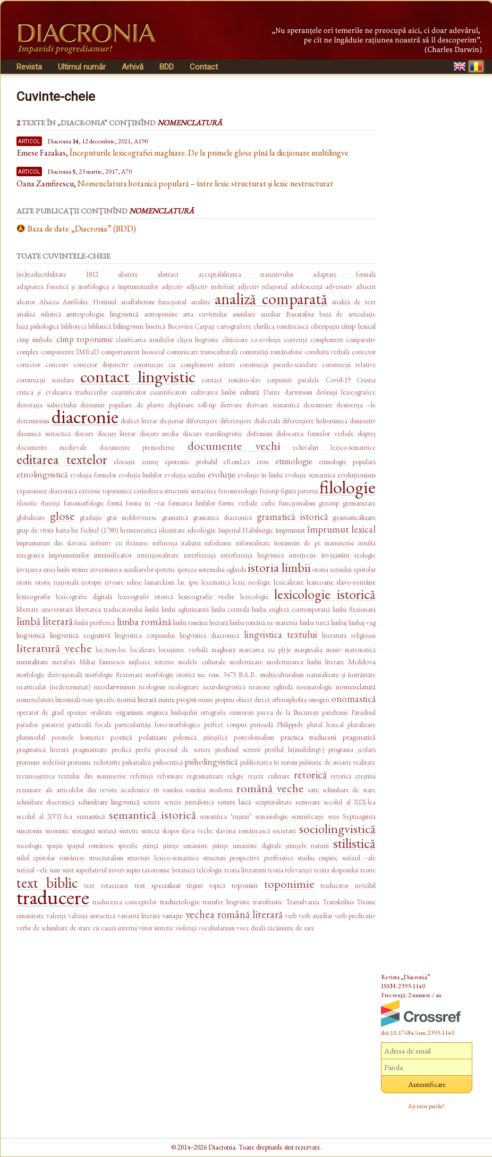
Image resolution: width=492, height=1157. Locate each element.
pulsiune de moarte (325, 762)
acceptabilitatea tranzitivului (245, 274)
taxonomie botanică (168, 870)
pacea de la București (288, 712)
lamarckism (159, 582)
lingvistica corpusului (145, 635)
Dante (272, 392)
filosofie (26, 503)
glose (62, 516)
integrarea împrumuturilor (52, 555)
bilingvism (128, 326)
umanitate (30, 915)
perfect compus (225, 724)
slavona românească (243, 830)
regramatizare (205, 776)
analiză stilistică (38, 314)
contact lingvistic (138, 376)
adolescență (307, 286)
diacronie (85, 416)
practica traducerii (309, 737)
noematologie (314, 686)
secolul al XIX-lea (350, 802)
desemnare (318, 404)
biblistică (99, 326)
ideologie (202, 530)
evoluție (221, 474)
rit (156, 789)
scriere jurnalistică (189, 802)
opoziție (76, 712)
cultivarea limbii (213, 392)
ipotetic (165, 569)
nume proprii (177, 699)
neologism (152, 686)
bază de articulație (347, 314)
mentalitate (32, 661)
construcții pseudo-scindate (278, 364)
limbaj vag (362, 622)
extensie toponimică (105, 490)
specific (128, 845)
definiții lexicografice (346, 392)
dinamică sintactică (43, 433)
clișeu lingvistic (198, 339)
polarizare (153, 737)
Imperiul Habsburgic (246, 530)
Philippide (290, 724)
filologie (347, 487)
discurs (83, 433)
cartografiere (234, 326)
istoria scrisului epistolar (344, 569)
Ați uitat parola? (426, 1106)
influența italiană (176, 542)
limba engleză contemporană (291, 609)
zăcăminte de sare (291, 927)
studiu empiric (318, 857)
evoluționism (356, 474)
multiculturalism (282, 674)
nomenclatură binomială (48, 699)
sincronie (29, 830)
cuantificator (128, 392)
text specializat (157, 885)
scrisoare (307, 801)
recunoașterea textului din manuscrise (71, 776)
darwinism (298, 392)
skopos (170, 830)
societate (284, 830)
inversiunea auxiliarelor (122, 569)
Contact (204, 67)
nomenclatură (356, 686)
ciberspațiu (325, 326)
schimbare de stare (349, 789)
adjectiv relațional (262, 286)
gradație (91, 517)
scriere (151, 802)
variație (172, 915)
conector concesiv (42, 364)
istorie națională (57, 582)
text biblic (47, 882)
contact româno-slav (231, 379)
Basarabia (300, 313)
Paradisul (363, 712)
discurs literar (116, 433)
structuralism (106, 857)
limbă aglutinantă (185, 609)
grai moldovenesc (132, 517)
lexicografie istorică (145, 596)
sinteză (150, 830)
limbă (152, 609)
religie (235, 776)
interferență (200, 555)
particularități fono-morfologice (157, 724)
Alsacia (49, 301)
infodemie (218, 542)
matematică (360, 649)
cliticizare (235, 339)
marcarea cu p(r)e (265, 649)
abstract (168, 274)
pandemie (335, 712)
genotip (329, 503)
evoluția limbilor (140, 474)
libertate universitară (44, 609)
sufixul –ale (359, 857)
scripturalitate (273, 802)
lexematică (215, 582)
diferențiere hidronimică (314, 420)
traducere (52, 897)
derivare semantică (272, 404)
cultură (249, 392)
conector (364, 351)
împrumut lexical (341, 529)
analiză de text (354, 301)
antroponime (161, 314)
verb (290, 915)
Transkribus (338, 901)
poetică (121, 737)
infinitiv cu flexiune (119, 542)
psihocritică (168, 762)
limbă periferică (94, 622)
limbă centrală (230, 609)
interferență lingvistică (252, 555)
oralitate (101, 712)
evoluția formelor (93, 474)
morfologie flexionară (113, 674)
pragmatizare (90, 749)
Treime (366, 901)
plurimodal (30, 737)
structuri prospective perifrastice (248, 857)
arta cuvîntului (205, 314)
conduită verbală (327, 351)
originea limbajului (171, 712)
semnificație (308, 816)
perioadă (261, 724)
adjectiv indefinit (210, 286)
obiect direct (253, 699)
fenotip (269, 490)
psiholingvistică (211, 761)
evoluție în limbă (260, 474)
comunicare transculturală (202, 351)
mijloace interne (151, 661)
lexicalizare (289, 582)
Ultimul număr (82, 67)
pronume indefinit (41, 762)
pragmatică (359, 737)
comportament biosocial (133, 351)
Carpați (204, 326)
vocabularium (216, 927)
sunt (68, 870)
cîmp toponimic (84, 339)
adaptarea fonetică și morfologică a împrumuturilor (87, 286)
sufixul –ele (32, 870)
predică (121, 749)
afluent (366, 286)
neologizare (183, 686)
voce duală (251, 927)
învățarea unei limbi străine (52, 569)
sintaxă (107, 830)
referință (141, 776)
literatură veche (54, 648)
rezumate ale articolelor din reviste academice (83, 789)
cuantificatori (168, 392)
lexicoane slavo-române (341, 582)
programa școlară (352, 749)
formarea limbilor (192, 503)
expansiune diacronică (46, 490)
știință (150, 845)
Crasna (366, 379)
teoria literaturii (245, 870)
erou (263, 461)
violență (186, 927)
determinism (32, 420)
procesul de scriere (182, 749)
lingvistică (30, 635)
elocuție (124, 461)
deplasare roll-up (192, 404)
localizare (143, 649)
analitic (201, 301)
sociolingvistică (337, 828)
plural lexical (325, 724)
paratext (53, 724)
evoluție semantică (310, 474)
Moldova (362, 661)
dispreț (367, 433)
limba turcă (314, 622)
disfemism (260, 433)
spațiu (55, 845)
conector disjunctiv (101, 364)
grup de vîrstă (35, 530)
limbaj (339, 622)
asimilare (244, 314)
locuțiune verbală (183, 649)
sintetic (129, 830)
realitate (364, 762)
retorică (310, 774)
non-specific (98, 699)
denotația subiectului (46, 404)
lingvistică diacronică (209, 635)
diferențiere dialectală (250, 420)
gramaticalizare (354, 517)
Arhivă (132, 67)
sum (54, 870)
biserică (155, 326)
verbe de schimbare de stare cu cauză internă (76, 927)
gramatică (175, 517)
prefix (143, 749)
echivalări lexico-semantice (334, 447)
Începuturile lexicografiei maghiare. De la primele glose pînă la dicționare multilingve (209, 152)
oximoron (241, 712)
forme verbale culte (247, 503)
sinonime (57, 830)
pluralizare (361, 724)
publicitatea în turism (269, 762)
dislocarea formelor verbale (314, 433)
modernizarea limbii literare (305, 661)
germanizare (359, 503)
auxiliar (270, 314)
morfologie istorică (170, 674)
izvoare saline (123, 582)
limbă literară (44, 621)
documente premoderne (137, 447)
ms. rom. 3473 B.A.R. (227, 674)
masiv (333, 649)
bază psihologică (37, 326)
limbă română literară (200, 622)
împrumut (290, 530)
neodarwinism (114, 686)
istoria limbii (279, 567)
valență (56, 915)
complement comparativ (343, 339)
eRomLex (236, 461)
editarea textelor (61, 459)
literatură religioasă (349, 635)
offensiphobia (289, 699)
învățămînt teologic (348, 555)
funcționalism (297, 503)
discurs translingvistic (213, 433)
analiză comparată (271, 298)
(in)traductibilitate (41, 274)
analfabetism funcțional (154, 301)
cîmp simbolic (34, 339)
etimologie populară (347, 461)
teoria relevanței (290, 870)
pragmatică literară (42, 749)
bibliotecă (74, 326)
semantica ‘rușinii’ (225, 816)
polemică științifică (200, 737)
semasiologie (271, 816)
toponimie (289, 884)
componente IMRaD (70, 351)
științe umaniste (185, 845)
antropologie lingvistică (102, 313)
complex (27, 351)
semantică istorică (152, 814)
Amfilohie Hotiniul (89, 301)
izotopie (91, 582)
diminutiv (363, 420)
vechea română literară (234, 914)
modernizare (246, 661)
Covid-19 (338, 379)
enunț (150, 461)
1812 (92, 274)
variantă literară (138, 915)
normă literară (137, 699)
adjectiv (172, 286)
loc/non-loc (111, 649)
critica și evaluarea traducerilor (61, 392)
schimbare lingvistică (109, 801)
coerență (295, 339)
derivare (231, 404)
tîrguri (194, 885)
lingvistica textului (281, 634)
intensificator (113, 555)
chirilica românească (280, 326)
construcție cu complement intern (183, 364)
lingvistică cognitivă (80, 635)
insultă (367, 542)
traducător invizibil (348, 885)
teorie (368, 870)
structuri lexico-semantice (163, 857)
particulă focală (89, 724)
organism (129, 712)
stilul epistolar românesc (50, 857)
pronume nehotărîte (94, 762)
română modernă (209, 789)
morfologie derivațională (49, 674)
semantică (91, 816)
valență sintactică (91, 915)
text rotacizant (106, 885)
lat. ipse (188, 582)
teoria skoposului (336, 870)
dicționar (171, 420)
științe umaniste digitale (247, 845)
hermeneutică (138, 530)
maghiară (223, 649)
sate (313, 789)
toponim (245, 885)
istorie (24, 582)
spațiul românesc (90, 845)
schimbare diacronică (45, 802)
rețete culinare (269, 776)
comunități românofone (271, 351)
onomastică (353, 698)
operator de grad (40, 712)
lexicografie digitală (84, 596)
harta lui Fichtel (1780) (87, 530)
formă (114, 503)
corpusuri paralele (293, 379)
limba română (144, 621)
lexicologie (254, 596)
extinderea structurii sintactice (174, 490)
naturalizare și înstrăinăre (341, 674)
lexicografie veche (206, 596)
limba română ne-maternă (264, 622)
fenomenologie (238, 490)
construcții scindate (45, 379)
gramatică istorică (292, 516)
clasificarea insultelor (145, 339)
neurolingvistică (224, 686)
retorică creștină (353, 776)
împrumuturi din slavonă (51, 542)
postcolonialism (254, 737)
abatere (128, 274)
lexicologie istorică (325, 594)
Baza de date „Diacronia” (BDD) (82, 228)
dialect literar (139, 420)
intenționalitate (158, 555)
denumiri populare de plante (122, 404)
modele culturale (202, 661)
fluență (50, 503)
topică (217, 885)
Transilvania (302, 901)
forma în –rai (145, 503)
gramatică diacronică (222, 517)
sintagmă (83, 830)
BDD (166, 67)
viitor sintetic (156, 927)
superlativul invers (99, 870)
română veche (270, 788)
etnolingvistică (42, 474)
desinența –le (356, 404)
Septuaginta (359, 816)
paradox (27, 724)
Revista (29, 67)
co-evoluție (266, 339)
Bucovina (180, 326)
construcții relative (349, 364)
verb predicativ (355, 915)
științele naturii (307, 845)
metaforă (63, 661)
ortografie (213, 712)
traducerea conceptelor (124, 901)
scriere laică (234, 801)
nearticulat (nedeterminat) (53, 686)
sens (333, 816)
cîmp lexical (358, 326)
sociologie (29, 845)
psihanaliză (136, 762)
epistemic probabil (191, 461)
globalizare (30, 517)
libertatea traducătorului (108, 609)
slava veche (197, 830)
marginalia (308, 649)
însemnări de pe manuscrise (314, 542)
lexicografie (33, 596)
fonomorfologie (84, 503)
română (173, 789)
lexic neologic (252, 582)
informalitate (253, 542)
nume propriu (216, 699)
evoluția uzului (184, 474)
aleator (25, 301)
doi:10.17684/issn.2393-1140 (417, 1033)
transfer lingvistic (226, 901)
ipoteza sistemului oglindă (211, 569)
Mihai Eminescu (102, 661)
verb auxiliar (316, 915)
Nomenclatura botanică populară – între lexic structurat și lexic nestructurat (205, 183)
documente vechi (234, 445)
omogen (318, 699)
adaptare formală (344, 274)
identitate (172, 530)
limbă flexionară (354, 609)
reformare (170, 776)
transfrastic (268, 901)
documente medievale (51, 447)
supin (133, 870)
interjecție (303, 555)
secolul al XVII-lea (44, 816)
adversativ (339, 286)
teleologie (210, 870)
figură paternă (299, 490)
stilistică (354, 843)
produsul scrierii (237, 749)
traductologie (180, 901)
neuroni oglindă (271, 686)
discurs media (159, 433)
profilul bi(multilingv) (294, 749)
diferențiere (202, 420)
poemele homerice (78, 737)
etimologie (293, 461)
